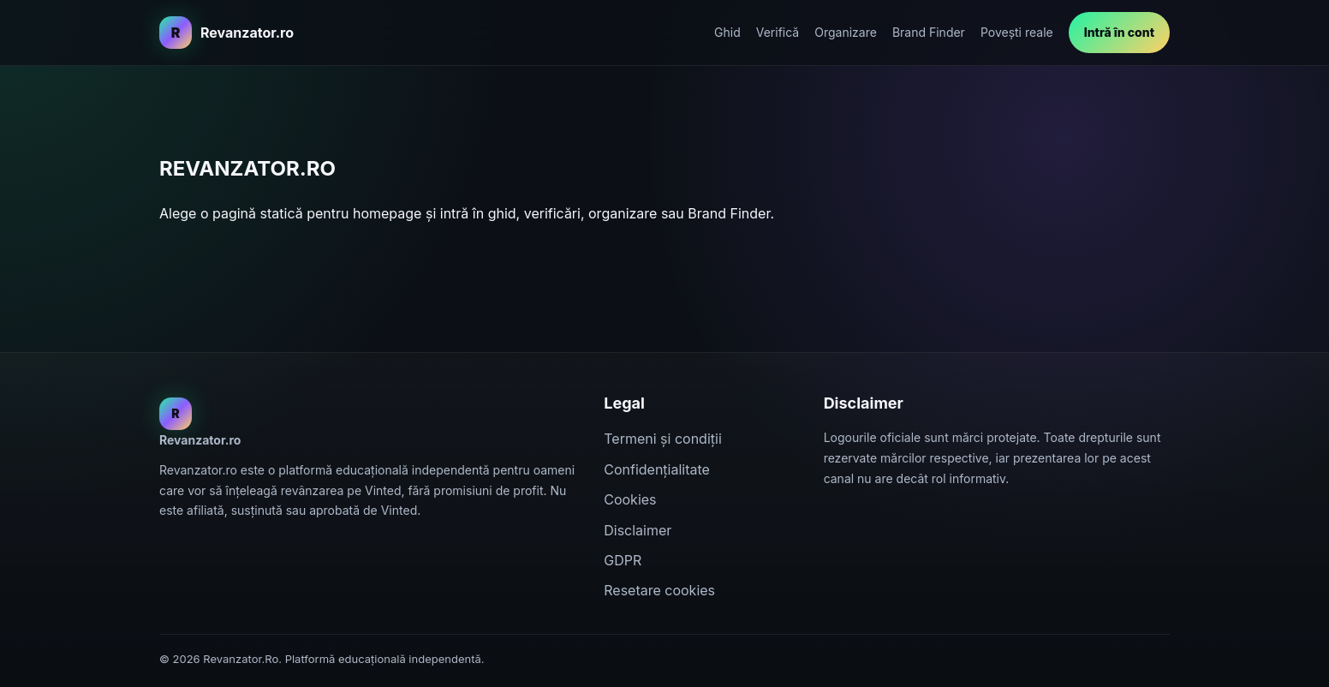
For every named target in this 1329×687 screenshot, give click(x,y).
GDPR (622, 560)
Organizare (845, 32)
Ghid (727, 32)
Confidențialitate (657, 469)
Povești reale (1016, 32)
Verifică (777, 32)
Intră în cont (1119, 32)
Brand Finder (928, 32)
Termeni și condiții (663, 438)
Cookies (630, 499)
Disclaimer (637, 530)
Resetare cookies (659, 590)
